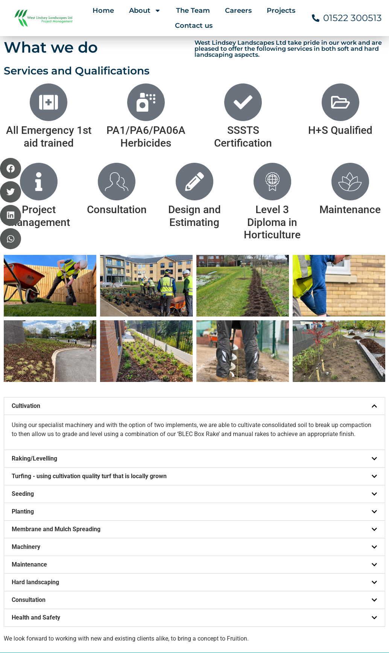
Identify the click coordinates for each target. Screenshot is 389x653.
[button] (194, 279)
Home (103, 10)
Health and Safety (36, 490)
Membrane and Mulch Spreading (56, 402)
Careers (238, 10)
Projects (281, 10)
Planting (23, 384)
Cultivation (26, 279)
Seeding (23, 367)
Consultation (29, 473)
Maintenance (29, 437)
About (145, 10)
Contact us (194, 25)
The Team (193, 10)
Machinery (26, 420)
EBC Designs (370, 641)
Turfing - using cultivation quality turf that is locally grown (89, 349)
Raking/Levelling (34, 331)
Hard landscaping (35, 455)
